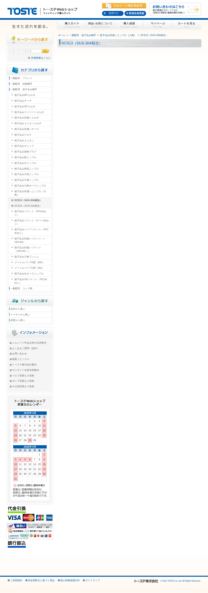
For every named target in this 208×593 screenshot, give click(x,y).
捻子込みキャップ (24, 146)
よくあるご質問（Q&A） (25, 348)
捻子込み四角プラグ (25, 151)
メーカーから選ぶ (20, 314)
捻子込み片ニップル (25, 163)
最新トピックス (20, 359)
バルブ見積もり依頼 (23, 375)
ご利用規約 (16, 580)
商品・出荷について (100, 25)
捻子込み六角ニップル (26, 180)
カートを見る (186, 25)
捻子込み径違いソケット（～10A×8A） (30, 240)
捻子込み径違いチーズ (26, 129)
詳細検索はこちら (41, 57)
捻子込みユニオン (24, 140)
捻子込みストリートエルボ (29, 112)
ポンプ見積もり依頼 (23, 380)
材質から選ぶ (17, 320)
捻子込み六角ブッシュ (26, 256)
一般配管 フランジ (21, 78)
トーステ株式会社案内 (24, 364)
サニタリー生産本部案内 (25, 370)
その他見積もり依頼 (23, 386)
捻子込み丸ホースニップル (29, 273)
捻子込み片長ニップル (26, 174)
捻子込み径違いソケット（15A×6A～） (27, 249)
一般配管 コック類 (21, 288)
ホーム (61, 35)
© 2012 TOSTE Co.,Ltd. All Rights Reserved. (167, 581)
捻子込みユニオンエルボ (27, 123)
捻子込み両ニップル (25, 157)
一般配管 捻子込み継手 (82, 35)
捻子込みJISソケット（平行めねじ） (30, 281)
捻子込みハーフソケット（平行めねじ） (31, 231)
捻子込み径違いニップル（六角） (118, 35)
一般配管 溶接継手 (21, 83)
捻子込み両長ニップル (26, 168)
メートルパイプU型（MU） (29, 267)
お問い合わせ (19, 353)
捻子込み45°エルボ (24, 106)
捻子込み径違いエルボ (26, 117)
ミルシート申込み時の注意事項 (29, 342)
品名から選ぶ (17, 308)
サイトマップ (92, 580)
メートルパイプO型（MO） (29, 262)
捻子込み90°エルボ (24, 95)
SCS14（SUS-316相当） (28, 205)
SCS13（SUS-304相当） (154, 35)
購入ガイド (71, 25)
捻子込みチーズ (22, 100)
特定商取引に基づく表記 (41, 580)
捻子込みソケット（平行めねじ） (30, 213)
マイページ (158, 25)
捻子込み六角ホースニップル (30, 185)
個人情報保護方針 (70, 580)
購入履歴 (129, 25)
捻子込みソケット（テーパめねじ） (31, 222)
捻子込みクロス (22, 134)
